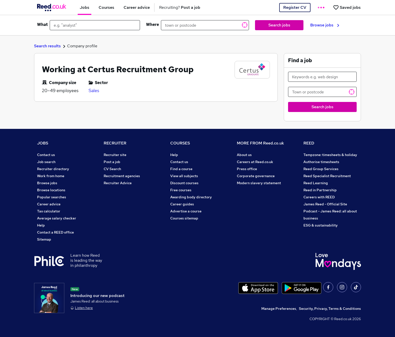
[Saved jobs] (347, 7)
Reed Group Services (320, 169)
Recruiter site (115, 155)
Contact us (46, 155)
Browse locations (51, 190)
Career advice (49, 204)
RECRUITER (115, 143)
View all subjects (184, 176)
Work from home (50, 176)
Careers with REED (319, 197)
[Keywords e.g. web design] (322, 77)
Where (152, 24)
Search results (47, 46)
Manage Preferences (278, 308)
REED (308, 143)
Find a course (181, 169)
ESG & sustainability (320, 225)
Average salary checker (56, 218)
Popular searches (51, 197)
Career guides (182, 204)
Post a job (112, 162)
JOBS (42, 143)
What (42, 24)
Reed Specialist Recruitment (327, 176)
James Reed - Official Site (325, 204)
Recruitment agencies (122, 176)
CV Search (112, 169)
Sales (94, 90)
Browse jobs (324, 25)
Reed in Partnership (320, 190)
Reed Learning (315, 183)
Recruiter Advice (118, 183)
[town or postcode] (205, 25)
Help (41, 225)
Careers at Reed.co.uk (255, 162)
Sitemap (44, 239)
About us (244, 155)
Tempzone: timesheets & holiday (330, 155)
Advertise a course (186, 211)
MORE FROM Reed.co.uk (260, 143)
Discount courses (184, 183)
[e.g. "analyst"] (95, 25)
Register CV (294, 7)
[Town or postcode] (322, 92)
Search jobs (279, 25)
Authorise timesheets (321, 162)
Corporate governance (256, 176)
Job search (46, 162)
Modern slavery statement (259, 183)
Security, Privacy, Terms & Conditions (330, 308)
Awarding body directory (191, 197)
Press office (247, 169)
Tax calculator (48, 211)
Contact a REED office (55, 232)
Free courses (180, 190)
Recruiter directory (53, 169)
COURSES (180, 143)
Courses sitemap (184, 218)
